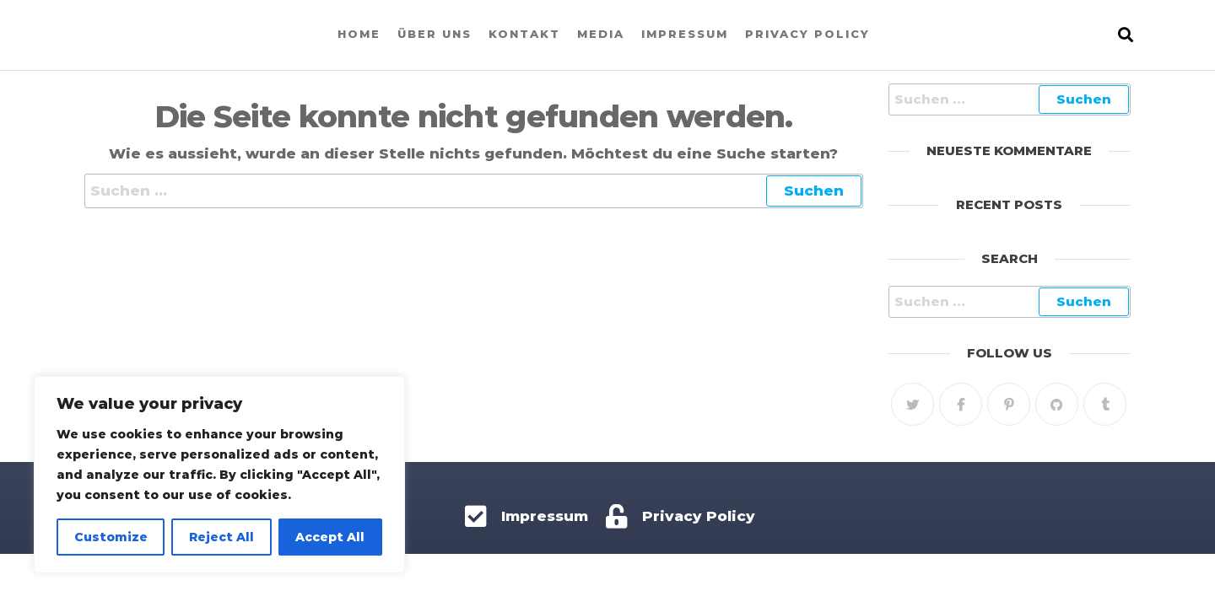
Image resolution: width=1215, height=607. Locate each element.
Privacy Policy (807, 33)
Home (359, 33)
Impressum (684, 33)
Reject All (221, 537)
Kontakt (524, 33)
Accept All (329, 537)
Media (600, 33)
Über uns (434, 33)
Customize (111, 537)
